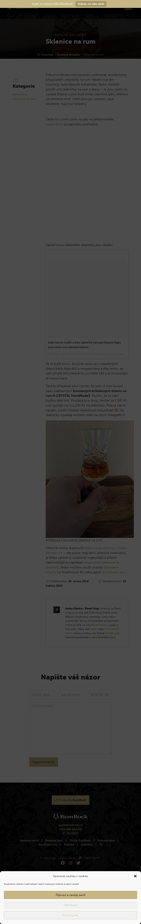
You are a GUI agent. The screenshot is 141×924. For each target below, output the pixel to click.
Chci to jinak (70, 915)
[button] (135, 876)
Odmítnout (70, 905)
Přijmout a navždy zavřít (70, 895)
